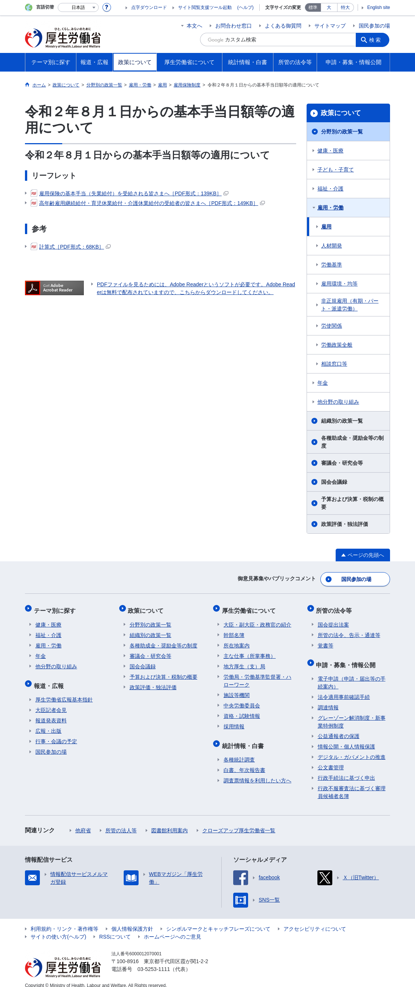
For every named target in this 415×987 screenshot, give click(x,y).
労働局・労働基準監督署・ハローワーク (257, 676)
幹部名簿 (234, 630)
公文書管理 (331, 759)
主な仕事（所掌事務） (250, 651)
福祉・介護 (330, 189)
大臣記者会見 (51, 702)
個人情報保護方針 (132, 921)
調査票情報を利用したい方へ (257, 772)
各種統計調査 (239, 751)
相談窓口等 (334, 364)
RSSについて (115, 928)
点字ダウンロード (149, 7)
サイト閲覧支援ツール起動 (205, 7)
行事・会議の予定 (56, 733)
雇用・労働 (330, 208)
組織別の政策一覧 (342, 421)
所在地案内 (237, 641)
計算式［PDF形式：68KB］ (71, 246)
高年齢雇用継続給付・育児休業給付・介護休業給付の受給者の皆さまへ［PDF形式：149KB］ (148, 203)
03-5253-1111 (153, 961)
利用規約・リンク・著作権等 (64, 921)
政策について (341, 113)
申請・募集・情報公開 (347, 658)
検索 (376, 39)
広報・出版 (48, 723)
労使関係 (331, 326)
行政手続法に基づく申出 (346, 770)
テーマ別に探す (56, 607)
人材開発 (331, 246)
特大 (345, 7)
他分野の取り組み (338, 402)
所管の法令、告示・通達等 (349, 630)
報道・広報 (50, 679)
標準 (312, 7)
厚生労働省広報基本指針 (64, 691)
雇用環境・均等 (339, 284)
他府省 (83, 822)
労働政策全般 (336, 345)
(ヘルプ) (245, 7)
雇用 (326, 227)
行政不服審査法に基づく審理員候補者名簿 (352, 784)
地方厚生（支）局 (244, 662)
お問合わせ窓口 (233, 25)
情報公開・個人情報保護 (346, 738)
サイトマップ (330, 25)
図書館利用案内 (169, 822)
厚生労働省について (250, 607)
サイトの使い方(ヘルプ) (58, 928)
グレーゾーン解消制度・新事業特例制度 (352, 713)
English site (378, 7)
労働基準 (331, 265)
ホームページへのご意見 (172, 928)
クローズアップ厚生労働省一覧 (238, 822)
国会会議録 (334, 482)
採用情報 (234, 722)
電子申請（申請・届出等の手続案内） (352, 674)
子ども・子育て (335, 170)
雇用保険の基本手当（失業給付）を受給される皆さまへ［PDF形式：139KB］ (129, 193)
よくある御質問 (283, 25)
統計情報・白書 (244, 739)
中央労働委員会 (242, 701)
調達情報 (328, 699)
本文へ (194, 25)
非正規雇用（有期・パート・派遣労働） (349, 305)
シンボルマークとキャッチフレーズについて (218, 921)
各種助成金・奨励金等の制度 (352, 442)
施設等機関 (237, 690)
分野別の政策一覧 (342, 132)
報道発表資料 (51, 712)
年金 (322, 383)
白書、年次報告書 (244, 762)
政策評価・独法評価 (344, 524)
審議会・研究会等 (342, 463)
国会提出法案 (333, 620)
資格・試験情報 (242, 711)
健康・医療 (330, 151)
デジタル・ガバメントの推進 (352, 749)
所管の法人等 (121, 822)
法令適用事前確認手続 (344, 689)
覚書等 (325, 641)
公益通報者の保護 (338, 728)
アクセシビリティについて (314, 921)
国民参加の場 (374, 25)
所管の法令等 (336, 607)
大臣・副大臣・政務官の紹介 (257, 620)
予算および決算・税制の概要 (352, 503)
